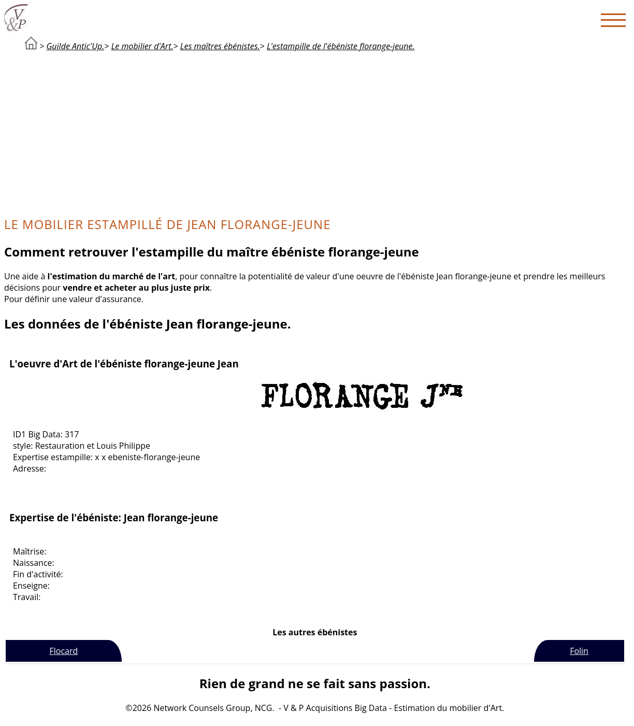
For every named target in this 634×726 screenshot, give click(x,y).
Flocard (63, 651)
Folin (579, 651)
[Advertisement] (315, 132)
